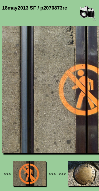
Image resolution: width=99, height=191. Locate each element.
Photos (31, 138)
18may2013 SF (55, 138)
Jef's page (11, 138)
